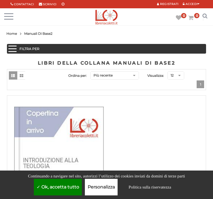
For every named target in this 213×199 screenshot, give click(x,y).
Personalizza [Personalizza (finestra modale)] (101, 187)
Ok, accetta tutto (58, 187)
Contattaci (24, 4)
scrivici (50, 4)
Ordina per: (77, 76)
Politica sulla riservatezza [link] (150, 187)
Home (11, 34)
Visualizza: (155, 76)
